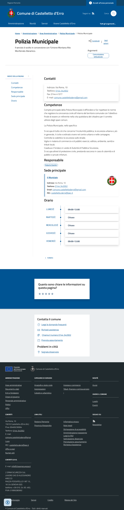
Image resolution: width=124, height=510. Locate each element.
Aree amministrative (13, 385)
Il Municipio (52, 177)
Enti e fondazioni (12, 392)
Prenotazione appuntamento (75, 441)
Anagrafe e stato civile (43, 385)
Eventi (95, 405)
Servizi (45, 23)
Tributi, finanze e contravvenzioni (76, 391)
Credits (50, 500)
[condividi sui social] (94, 41)
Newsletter (97, 424)
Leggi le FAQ (68, 435)
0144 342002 (62, 90)
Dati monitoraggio (12, 500)
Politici (8, 404)
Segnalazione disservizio (73, 438)
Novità (33, 23)
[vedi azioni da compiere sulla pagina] (104, 42)
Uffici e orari (10, 449)
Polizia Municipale (67, 33)
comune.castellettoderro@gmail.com (70, 97)
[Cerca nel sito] (112, 13)
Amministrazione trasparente (75, 432)
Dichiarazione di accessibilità (74, 429)
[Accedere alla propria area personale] (101, 3)
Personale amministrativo (15, 400)
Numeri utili (10, 452)
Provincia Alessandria (42, 425)
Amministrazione (16, 23)
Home (17, 33)
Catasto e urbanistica (42, 392)
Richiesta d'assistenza (72, 444)
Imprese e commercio (72, 385)
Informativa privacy (71, 421)
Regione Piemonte (14, 3)
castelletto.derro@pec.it (62, 193)
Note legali (67, 425)
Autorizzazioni (40, 389)
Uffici (7, 408)
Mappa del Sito (71, 500)
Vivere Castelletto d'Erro (64, 23)
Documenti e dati (12, 389)
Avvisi (95, 385)
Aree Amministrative (48, 33)
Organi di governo (12, 396)
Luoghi (95, 401)
